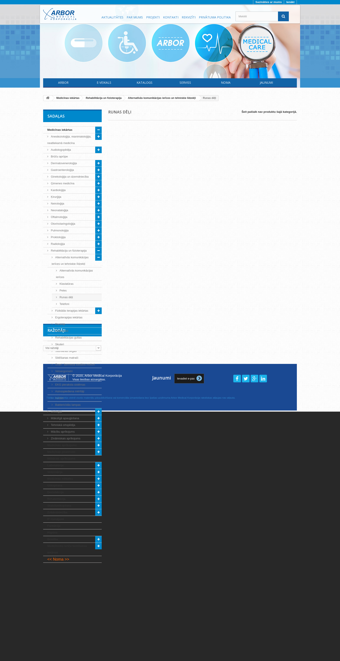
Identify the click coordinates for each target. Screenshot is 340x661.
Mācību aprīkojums (62, 431)
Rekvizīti (189, 17)
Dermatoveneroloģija (63, 163)
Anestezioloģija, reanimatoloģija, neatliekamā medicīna (69, 140)
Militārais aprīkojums (61, 458)
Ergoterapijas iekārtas (68, 317)
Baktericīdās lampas (67, 404)
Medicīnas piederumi (61, 451)
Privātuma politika (215, 17)
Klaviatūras (66, 283)
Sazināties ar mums (268, 2)
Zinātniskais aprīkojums (65, 438)
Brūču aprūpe (59, 156)
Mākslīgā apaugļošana (64, 418)
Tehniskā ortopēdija (62, 425)
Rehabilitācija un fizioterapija (68, 250)
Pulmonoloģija (59, 230)
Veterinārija (54, 472)
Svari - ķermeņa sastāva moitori (74, 364)
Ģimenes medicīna (62, 183)
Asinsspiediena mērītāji (69, 391)
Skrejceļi (60, 378)
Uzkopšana (54, 485)
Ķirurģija (55, 196)
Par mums (135, 17)
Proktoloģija (58, 237)
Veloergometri (63, 371)
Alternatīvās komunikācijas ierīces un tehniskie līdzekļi (70, 260)
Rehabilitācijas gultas (68, 337)
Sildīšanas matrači (66, 357)
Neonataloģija (59, 210)
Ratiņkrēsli (61, 330)
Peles (63, 290)
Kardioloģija (58, 190)
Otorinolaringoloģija (62, 223)
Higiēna (52, 532)
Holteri (58, 398)
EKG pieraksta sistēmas (69, 384)
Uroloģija (56, 411)
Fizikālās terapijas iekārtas (71, 310)
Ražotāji (56, 575)
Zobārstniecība (57, 512)
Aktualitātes (112, 17)
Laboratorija (55, 465)
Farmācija (53, 525)
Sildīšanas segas (65, 351)
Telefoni (64, 304)
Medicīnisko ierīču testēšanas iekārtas (67, 549)
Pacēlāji (59, 324)
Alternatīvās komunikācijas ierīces (74, 274)
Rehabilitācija (56, 499)
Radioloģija (57, 243)
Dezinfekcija (55, 492)
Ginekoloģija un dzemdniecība (69, 176)
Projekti (153, 17)
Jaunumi (266, 82)
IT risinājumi (55, 519)
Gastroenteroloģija (62, 170)
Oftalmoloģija (58, 217)
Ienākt (290, 2)
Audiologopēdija (60, 149)
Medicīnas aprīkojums (62, 445)
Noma (225, 82)
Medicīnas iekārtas (59, 129)
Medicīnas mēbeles (60, 478)
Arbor (63, 82)
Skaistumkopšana (59, 505)
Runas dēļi (66, 297)
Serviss (185, 82)
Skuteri (59, 344)
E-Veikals (104, 82)
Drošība (52, 539)
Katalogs (144, 82)
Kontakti (170, 17)
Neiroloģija (57, 203)
